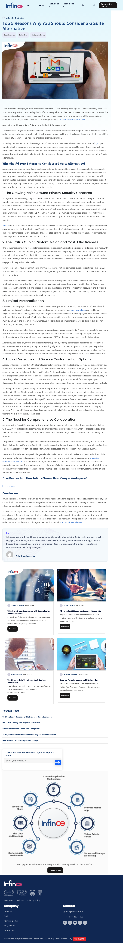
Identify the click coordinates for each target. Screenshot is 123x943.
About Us (8, 911)
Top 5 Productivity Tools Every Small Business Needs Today (26, 681)
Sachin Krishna (20, 605)
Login (94, 5)
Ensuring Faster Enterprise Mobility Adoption (79, 680)
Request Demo (11, 920)
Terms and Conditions (14, 900)
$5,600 (97, 143)
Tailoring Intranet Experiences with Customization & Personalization (28, 612)
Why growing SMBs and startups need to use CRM (80, 611)
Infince (5, 225)
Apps (42, 5)
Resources (69, 3)
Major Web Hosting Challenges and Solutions (21, 722)
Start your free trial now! (71, 522)
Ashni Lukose (72, 605)
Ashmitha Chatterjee (13, 17)
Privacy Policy (33, 900)
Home (31, 5)
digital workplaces (77, 309)
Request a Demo (55, 870)
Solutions (55, 3)
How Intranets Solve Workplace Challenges (20, 740)
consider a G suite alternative (72, 119)
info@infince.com (73, 911)
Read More (12, 629)
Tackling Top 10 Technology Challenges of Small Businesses (27, 716)
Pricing (82, 5)
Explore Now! (9, 486)
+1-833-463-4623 (73, 916)
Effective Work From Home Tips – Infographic (21, 728)
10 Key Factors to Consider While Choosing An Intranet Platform (29, 734)
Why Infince (9, 925)
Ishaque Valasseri (74, 674)
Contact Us (9, 930)
